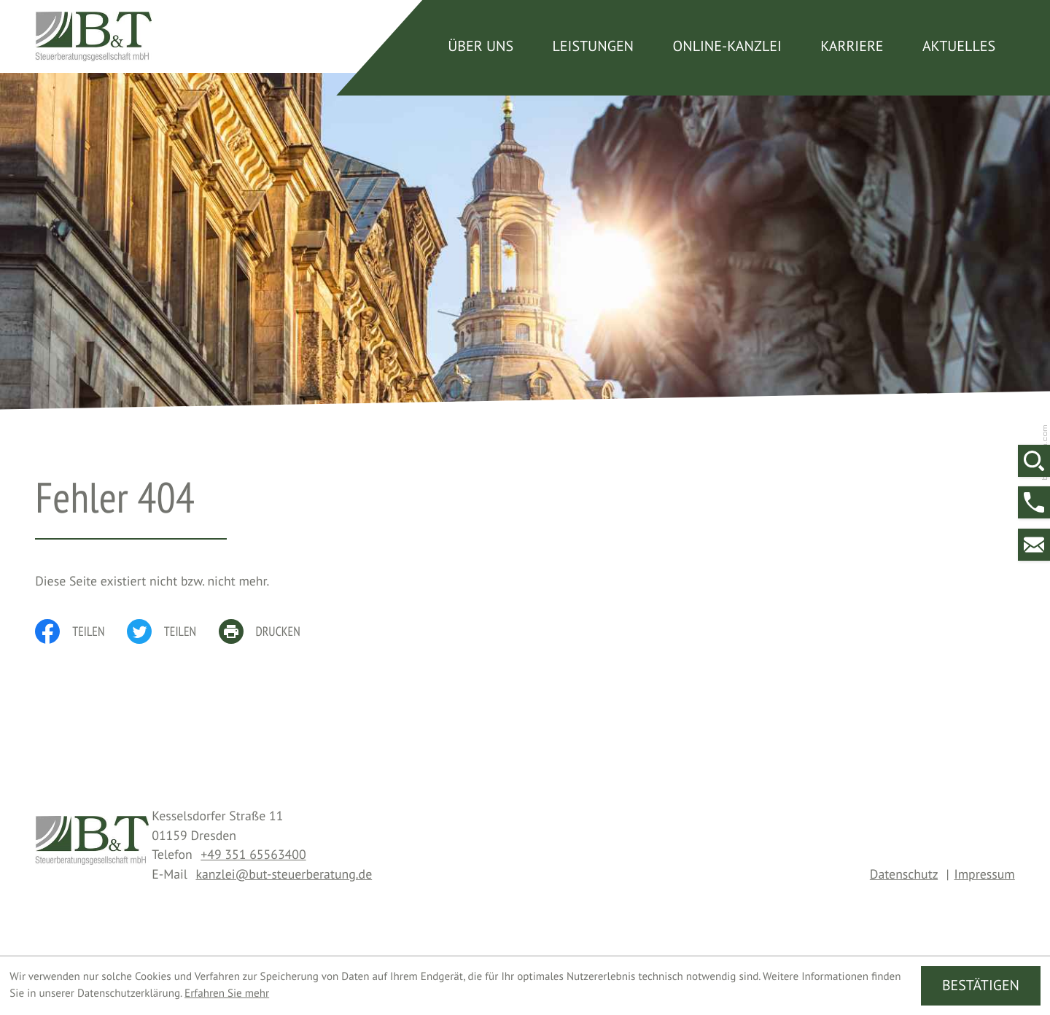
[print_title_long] (271, 631)
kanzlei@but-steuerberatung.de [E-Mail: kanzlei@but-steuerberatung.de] (283, 874)
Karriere (851, 45)
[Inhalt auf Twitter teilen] (173, 631)
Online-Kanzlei (726, 45)
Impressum (984, 874)
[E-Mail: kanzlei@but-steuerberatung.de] (1034, 545)
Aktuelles (958, 45)
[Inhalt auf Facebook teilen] (81, 631)
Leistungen (593, 45)
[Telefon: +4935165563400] (253, 854)
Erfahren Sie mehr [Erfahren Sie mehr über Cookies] (226, 993)
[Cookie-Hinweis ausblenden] (980, 985)
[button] (1034, 502)
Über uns (480, 45)
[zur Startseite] (93, 36)
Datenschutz (904, 874)
